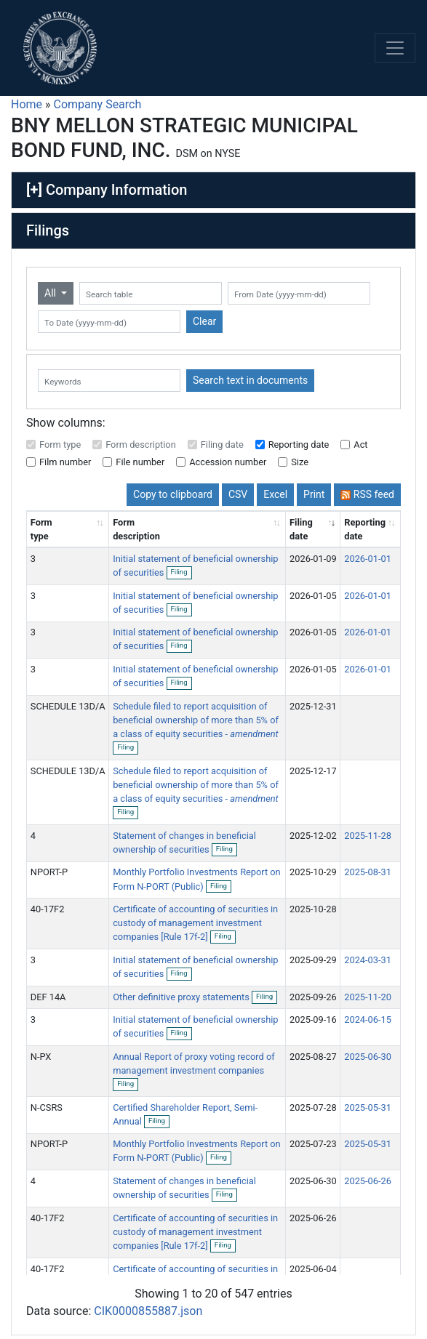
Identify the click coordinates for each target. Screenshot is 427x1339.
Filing (181, 572)
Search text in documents (250, 380)
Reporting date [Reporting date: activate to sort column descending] (365, 529)
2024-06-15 (367, 1019)
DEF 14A (48, 997)
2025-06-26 (367, 1180)
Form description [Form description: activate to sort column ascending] (136, 529)
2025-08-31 (367, 871)
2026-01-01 (367, 558)
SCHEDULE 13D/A (68, 706)
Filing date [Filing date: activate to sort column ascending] (301, 529)
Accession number (227, 462)
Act (360, 444)
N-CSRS (47, 1107)
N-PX (41, 1056)
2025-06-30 (367, 1056)
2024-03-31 (367, 959)
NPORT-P (49, 871)
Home (26, 104)
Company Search (98, 104)
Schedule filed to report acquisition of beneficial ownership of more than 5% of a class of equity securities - (196, 720)
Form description (140, 444)
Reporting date (299, 444)
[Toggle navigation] (395, 48)
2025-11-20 (367, 997)
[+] (34, 189)
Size (299, 462)
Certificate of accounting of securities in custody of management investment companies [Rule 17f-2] (195, 923)
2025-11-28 (367, 835)
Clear (204, 321)
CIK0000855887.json (148, 1311)
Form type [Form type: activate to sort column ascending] (41, 529)
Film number (65, 462)
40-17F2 (48, 909)
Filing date (222, 444)
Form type (60, 444)
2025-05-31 (367, 1107)
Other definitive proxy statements (182, 997)
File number (140, 462)
